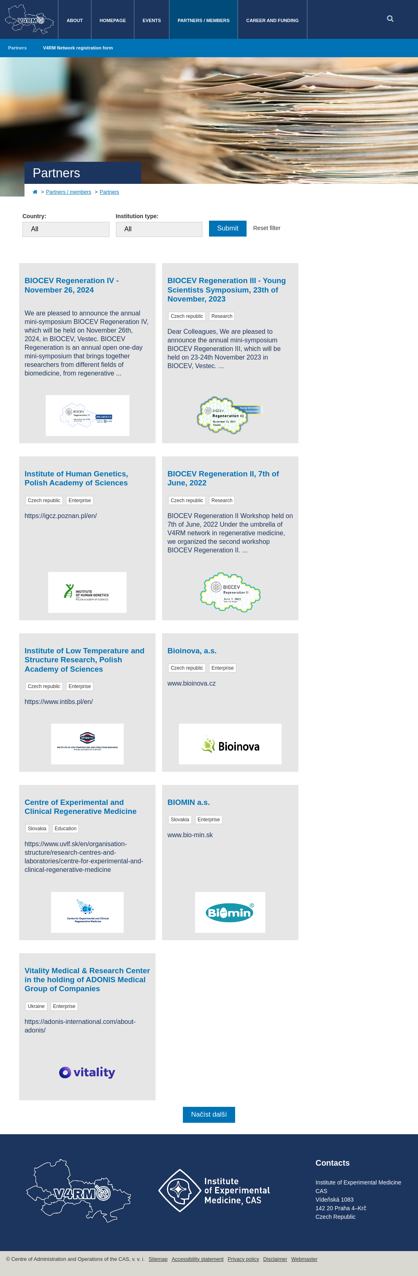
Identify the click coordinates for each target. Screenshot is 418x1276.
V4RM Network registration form (78, 47)
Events (151, 20)
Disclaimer (275, 1259)
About (75, 20)
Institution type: (137, 216)
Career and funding (272, 20)
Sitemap (158, 1259)
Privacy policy (243, 1259)
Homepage (113, 20)
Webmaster (304, 1259)
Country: (34, 216)
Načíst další (209, 1114)
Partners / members (203, 20)
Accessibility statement (197, 1259)
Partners (17, 47)
